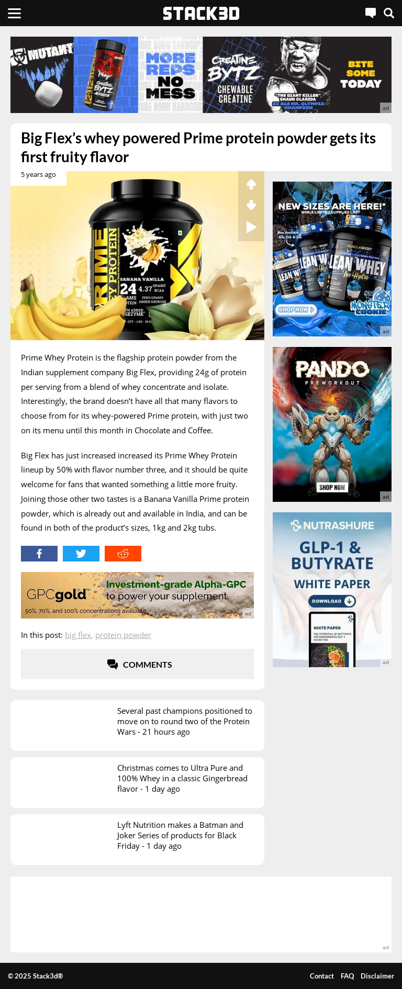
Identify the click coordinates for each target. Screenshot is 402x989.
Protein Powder (123, 635)
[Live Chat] (370, 13)
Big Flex (78, 635)
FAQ (347, 976)
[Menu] (14, 13)
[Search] (389, 13)
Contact (322, 976)
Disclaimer (377, 976)
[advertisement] (201, 75)
